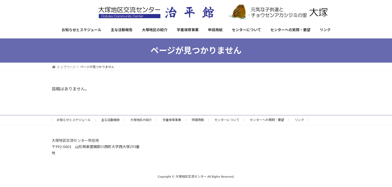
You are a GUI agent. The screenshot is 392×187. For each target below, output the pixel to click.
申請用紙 (198, 120)
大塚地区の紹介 (141, 120)
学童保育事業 (171, 120)
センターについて (226, 120)
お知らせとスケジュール (74, 120)
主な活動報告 (110, 120)
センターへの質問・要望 (267, 120)
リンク (299, 120)
